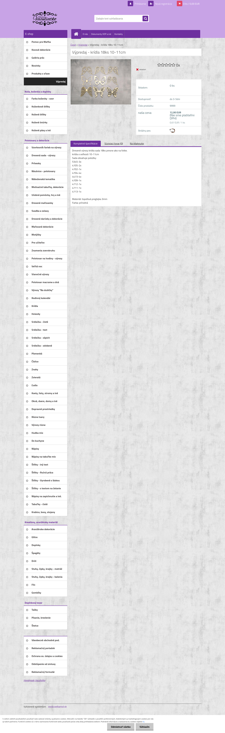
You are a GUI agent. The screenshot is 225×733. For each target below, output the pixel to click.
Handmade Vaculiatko (34, 680)
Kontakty (118, 34)
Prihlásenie (140, 4)
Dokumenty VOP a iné (101, 34)
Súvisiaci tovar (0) (114, 143)
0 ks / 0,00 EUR (191, 4)
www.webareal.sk (57, 706)
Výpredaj (82, 45)
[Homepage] (77, 34)
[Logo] (45, 18)
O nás (85, 34)
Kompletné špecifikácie (86, 143)
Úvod (73, 45)
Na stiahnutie (137, 143)
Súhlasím (145, 727)
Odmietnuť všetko (121, 727)
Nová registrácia (163, 4)
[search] (145, 19)
